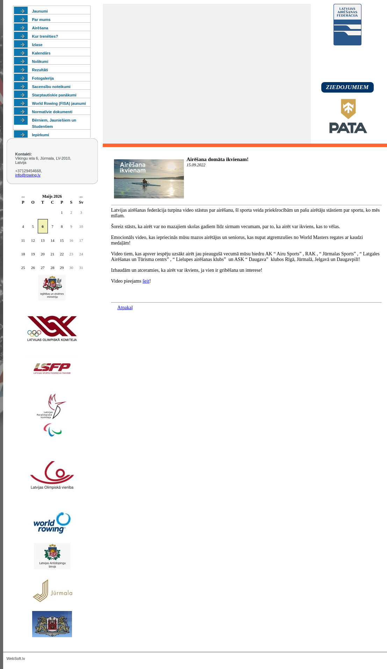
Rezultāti (40, 70)
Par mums (41, 19)
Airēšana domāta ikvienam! (218, 159)
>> (81, 197)
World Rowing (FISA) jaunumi (59, 103)
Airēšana (40, 28)
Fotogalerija (43, 78)
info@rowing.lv (28, 175)
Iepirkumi (40, 135)
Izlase (37, 45)
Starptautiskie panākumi (54, 95)
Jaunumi (40, 11)
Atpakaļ (125, 307)
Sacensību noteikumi (51, 87)
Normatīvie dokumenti (52, 112)
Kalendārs (41, 53)
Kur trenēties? (45, 36)
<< (22, 197)
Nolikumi (40, 61)
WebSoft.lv (16, 658)
